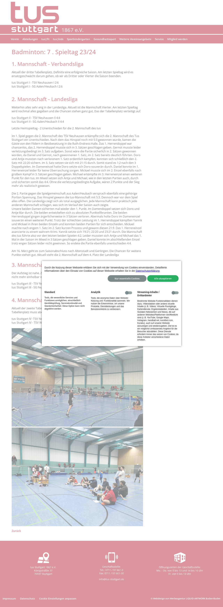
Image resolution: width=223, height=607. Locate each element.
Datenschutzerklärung (147, 270)
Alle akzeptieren (163, 278)
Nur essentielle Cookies (127, 278)
